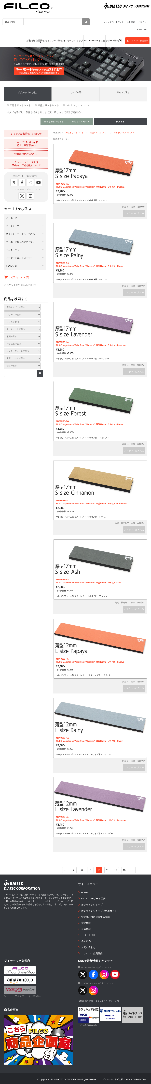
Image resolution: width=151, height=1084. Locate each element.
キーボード (11, 218)
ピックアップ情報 (54, 40)
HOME (84, 892)
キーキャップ (12, 226)
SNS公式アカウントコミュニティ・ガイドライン (99, 1001)
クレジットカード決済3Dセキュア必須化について (26, 164)
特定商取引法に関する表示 (95, 916)
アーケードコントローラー (19, 258)
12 (115, 870)
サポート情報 (112, 40)
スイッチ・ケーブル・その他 (20, 234)
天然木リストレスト (19, 105)
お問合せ (143, 22)
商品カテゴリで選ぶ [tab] (27, 92)
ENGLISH (142, 29)
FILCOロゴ (11, 266)
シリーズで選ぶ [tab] (75, 92)
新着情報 (30, 40)
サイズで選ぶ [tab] (123, 92)
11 (107, 870)
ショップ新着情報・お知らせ (26, 133)
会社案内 (131, 22)
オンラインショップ (73, 40)
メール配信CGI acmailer (88, 1025)
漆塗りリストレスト (47, 105)
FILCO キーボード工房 (93, 898)
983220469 (110, 1018)
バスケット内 (16, 277)
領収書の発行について (26, 153)
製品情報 (40, 40)
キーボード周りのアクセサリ (20, 242)
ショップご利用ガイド (113, 22)
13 (124, 870)
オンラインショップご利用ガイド (99, 910)
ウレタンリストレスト (76, 105)
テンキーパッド (13, 250)
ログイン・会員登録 (137, 41)
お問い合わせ (88, 947)
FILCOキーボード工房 (94, 40)
